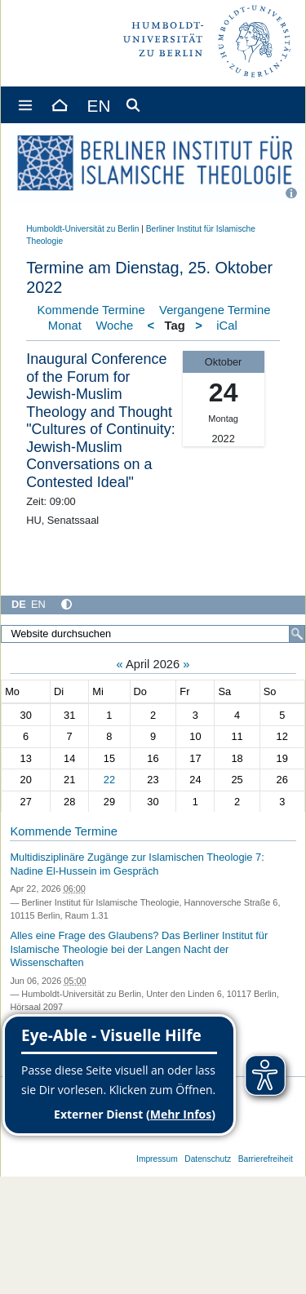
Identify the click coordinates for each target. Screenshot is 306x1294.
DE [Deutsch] (18, 604)
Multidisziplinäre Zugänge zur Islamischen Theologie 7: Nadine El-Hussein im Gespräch (137, 864)
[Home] (59, 104)
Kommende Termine (91, 310)
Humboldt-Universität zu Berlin (82, 228)
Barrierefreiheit (265, 1158)
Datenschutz (207, 1158)
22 (109, 779)
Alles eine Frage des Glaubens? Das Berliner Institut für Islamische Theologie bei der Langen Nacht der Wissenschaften (139, 948)
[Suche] (297, 634)
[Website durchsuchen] (153, 634)
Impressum (157, 1158)
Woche (114, 325)
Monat (65, 325)
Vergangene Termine (214, 310)
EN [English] (38, 604)
